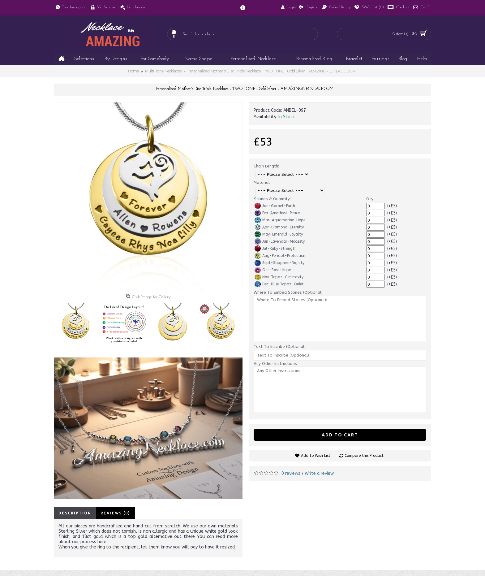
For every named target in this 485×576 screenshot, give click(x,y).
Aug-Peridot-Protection (280, 256)
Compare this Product (364, 455)
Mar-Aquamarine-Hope (280, 220)
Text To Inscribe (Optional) (280, 346)
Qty (369, 199)
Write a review (319, 473)
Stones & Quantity (272, 199)
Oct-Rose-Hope (273, 270)
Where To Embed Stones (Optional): (289, 292)
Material (262, 182)
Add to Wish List (315, 455)
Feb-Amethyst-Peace (277, 213)
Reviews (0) (115, 513)
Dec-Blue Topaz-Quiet (279, 284)
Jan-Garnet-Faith (275, 206)
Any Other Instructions (275, 363)
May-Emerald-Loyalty (279, 234)
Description (74, 513)
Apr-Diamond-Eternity (279, 227)
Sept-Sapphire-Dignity (279, 263)
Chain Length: (266, 166)
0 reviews (290, 473)
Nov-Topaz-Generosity (279, 277)
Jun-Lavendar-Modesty (280, 241)
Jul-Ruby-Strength (276, 248)
